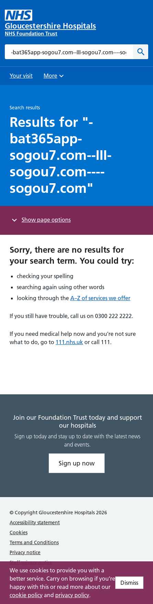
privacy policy (72, 595)
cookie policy (26, 595)
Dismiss (129, 582)
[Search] (140, 51)
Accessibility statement (35, 522)
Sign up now (77, 463)
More (55, 78)
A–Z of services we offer (100, 298)
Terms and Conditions (34, 542)
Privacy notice (25, 552)
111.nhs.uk (69, 342)
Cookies (18, 532)
